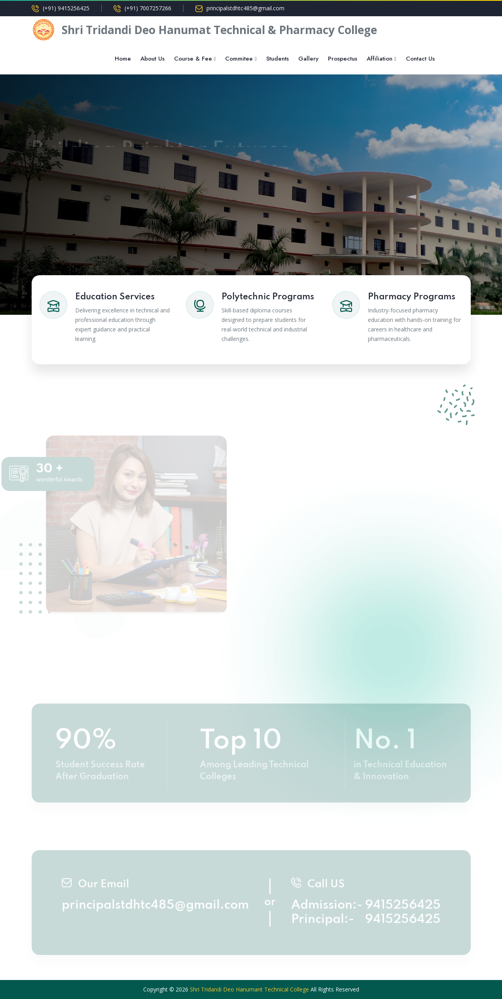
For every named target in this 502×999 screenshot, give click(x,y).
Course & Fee (193, 58)
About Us (152, 58)
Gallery (308, 58)
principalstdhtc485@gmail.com (245, 8)
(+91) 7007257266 (148, 8)
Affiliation (379, 58)
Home (123, 58)
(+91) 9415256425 (66, 8)
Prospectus (342, 58)
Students (277, 58)
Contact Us (420, 58)
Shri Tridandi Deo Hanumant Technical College (249, 989)
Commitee (239, 58)
